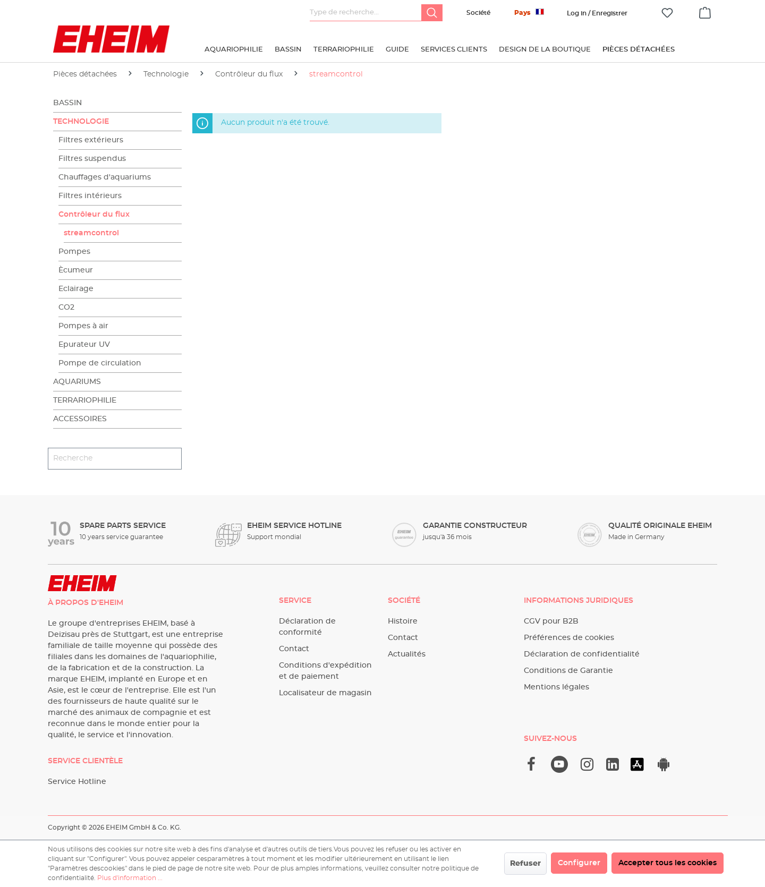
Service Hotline (77, 782)
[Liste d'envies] (667, 13)
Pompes (74, 251)
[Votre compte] (597, 13)
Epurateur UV (84, 344)
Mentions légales (556, 687)
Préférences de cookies (569, 638)
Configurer (579, 863)
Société (478, 13)
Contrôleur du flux (94, 214)
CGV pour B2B (551, 621)
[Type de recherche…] (366, 12)
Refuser (525, 863)
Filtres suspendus (92, 159)
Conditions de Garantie (568, 671)
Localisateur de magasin (325, 693)
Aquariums (77, 382)
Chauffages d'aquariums (104, 177)
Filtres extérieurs (90, 140)
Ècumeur (75, 270)
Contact (294, 649)
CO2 (66, 307)
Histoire (403, 621)
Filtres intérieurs (90, 196)
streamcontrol (91, 233)
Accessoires (80, 419)
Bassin (67, 103)
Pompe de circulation (99, 363)
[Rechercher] (432, 12)
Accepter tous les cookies (667, 863)
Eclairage (76, 289)
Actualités (407, 654)
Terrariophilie (84, 400)
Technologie (81, 121)
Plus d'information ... (130, 878)
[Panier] (705, 11)
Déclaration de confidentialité (582, 654)
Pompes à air (83, 326)
